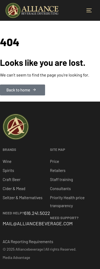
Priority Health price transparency (67, 201)
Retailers (58, 170)
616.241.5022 (37, 213)
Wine (7, 161)
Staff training (61, 179)
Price (54, 161)
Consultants (60, 188)
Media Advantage (16, 257)
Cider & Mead (14, 188)
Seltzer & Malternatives (22, 197)
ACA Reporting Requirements (28, 241)
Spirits (8, 170)
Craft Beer (12, 179)
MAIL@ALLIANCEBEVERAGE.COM (38, 223)
